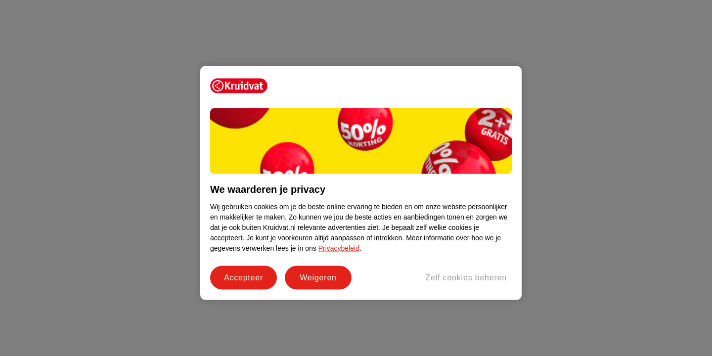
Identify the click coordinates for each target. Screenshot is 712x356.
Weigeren (318, 277)
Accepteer (243, 277)
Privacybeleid (338, 248)
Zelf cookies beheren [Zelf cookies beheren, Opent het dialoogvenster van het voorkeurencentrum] (466, 277)
